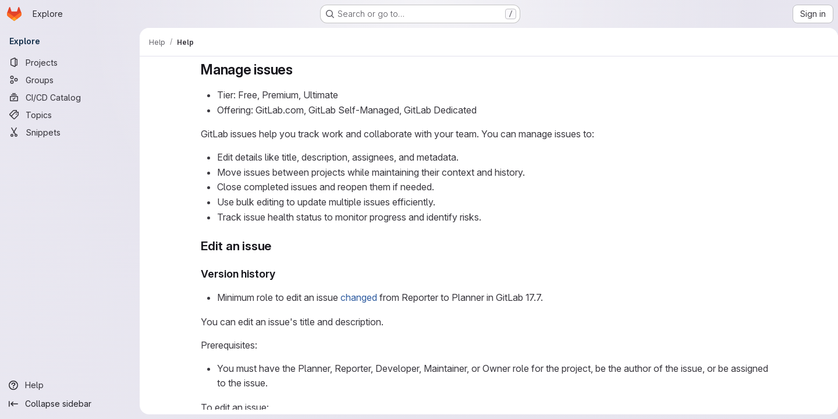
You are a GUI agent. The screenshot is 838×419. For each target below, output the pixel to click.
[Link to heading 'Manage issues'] (298, 69)
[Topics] (70, 114)
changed (356, 297)
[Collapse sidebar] (70, 404)
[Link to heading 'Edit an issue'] (275, 246)
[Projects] (70, 62)
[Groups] (70, 80)
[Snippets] (70, 132)
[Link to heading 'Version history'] (279, 274)
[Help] (70, 385)
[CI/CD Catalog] (70, 97)
